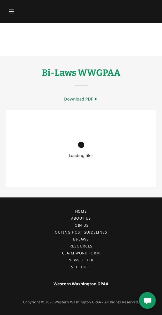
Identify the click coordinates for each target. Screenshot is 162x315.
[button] (23, 11)
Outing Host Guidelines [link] (81, 232)
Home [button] (81, 211)
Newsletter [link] (81, 260)
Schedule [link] (81, 266)
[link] (81, 99)
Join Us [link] (81, 225)
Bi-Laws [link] (81, 239)
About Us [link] (81, 218)
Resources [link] (81, 246)
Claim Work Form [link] (81, 253)
